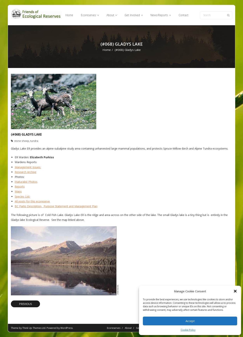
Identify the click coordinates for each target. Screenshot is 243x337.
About (128, 328)
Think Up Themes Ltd (33, 328)
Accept (190, 321)
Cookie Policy (188, 330)
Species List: (22, 196)
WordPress (66, 328)
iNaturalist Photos (26, 182)
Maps (18, 191)
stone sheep (21, 141)
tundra (34, 141)
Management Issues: (28, 167)
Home (106, 50)
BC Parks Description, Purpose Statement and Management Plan (56, 206)
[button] (235, 291)
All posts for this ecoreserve (32, 201)
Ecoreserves (113, 328)
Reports (20, 186)
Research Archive (25, 172)
